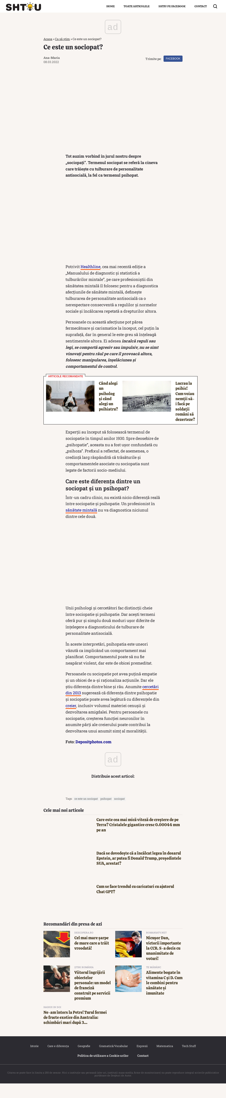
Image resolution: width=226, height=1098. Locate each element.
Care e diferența (58, 1061)
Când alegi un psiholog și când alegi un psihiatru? (108, 410)
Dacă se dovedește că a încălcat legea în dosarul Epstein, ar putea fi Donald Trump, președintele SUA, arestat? (138, 873)
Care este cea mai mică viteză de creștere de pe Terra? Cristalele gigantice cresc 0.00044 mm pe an (138, 839)
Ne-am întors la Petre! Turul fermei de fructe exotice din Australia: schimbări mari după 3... (75, 1032)
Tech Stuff (189, 1061)
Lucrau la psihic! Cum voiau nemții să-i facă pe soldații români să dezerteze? (185, 416)
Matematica (164, 1061)
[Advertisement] (113, 236)
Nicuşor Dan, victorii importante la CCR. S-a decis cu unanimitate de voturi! (163, 963)
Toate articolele (137, 6)
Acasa (47, 39)
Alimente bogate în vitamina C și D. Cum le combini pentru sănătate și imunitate (164, 997)
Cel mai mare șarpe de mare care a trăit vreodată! (91, 957)
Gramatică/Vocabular (113, 1061)
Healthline (90, 281)
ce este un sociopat (86, 813)
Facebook (173, 58)
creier (71, 720)
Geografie (84, 1061)
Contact (200, 6)
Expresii (142, 1061)
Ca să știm (62, 39)
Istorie (34, 1061)
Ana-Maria (51, 58)
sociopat (119, 813)
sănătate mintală (81, 524)
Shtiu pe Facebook (172, 6)
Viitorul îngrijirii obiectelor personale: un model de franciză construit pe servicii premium (92, 999)
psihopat (105, 813)
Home (110, 6)
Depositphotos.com (93, 756)
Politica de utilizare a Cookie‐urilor (103, 1070)
